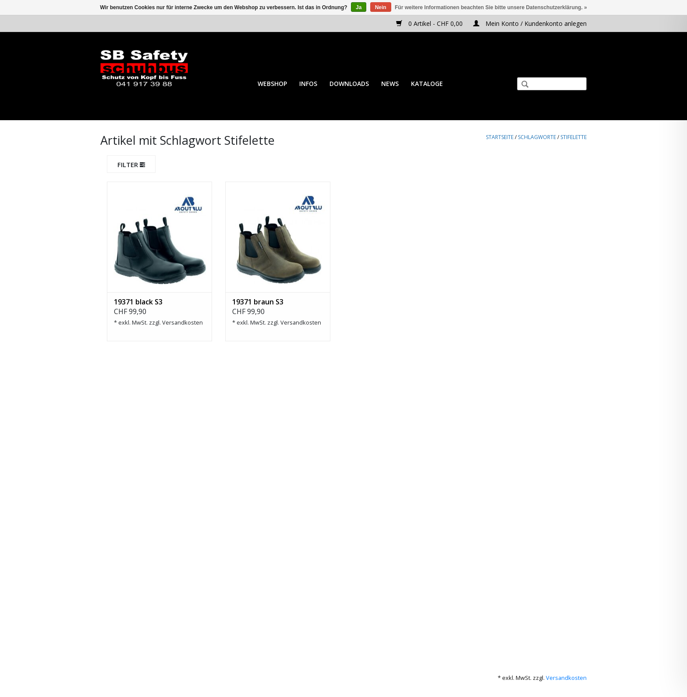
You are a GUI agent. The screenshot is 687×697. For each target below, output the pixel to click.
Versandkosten (182, 322)
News (390, 83)
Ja (358, 7)
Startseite (499, 137)
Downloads (349, 83)
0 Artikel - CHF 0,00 (430, 23)
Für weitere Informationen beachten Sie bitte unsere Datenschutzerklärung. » (491, 7)
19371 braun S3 (257, 301)
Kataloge (427, 83)
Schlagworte (537, 137)
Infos (308, 83)
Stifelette (573, 137)
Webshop (272, 83)
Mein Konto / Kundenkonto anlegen (530, 23)
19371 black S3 (138, 301)
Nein (380, 7)
